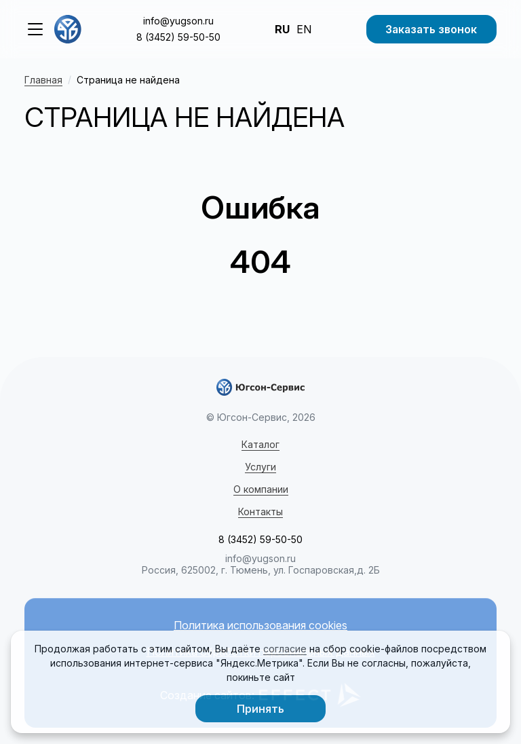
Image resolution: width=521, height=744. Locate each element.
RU (282, 29)
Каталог (260, 444)
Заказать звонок (431, 29)
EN (303, 29)
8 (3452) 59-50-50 (178, 37)
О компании (260, 489)
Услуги (260, 466)
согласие (285, 648)
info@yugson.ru (178, 20)
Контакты (260, 511)
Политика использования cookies (260, 625)
